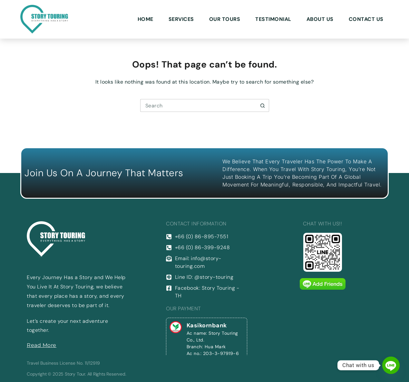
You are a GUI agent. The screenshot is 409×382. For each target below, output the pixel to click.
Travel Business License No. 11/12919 (63, 363)
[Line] (391, 365)
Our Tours (224, 19)
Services (181, 19)
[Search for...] (198, 105)
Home (145, 19)
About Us (320, 19)
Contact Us (366, 19)
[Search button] (262, 105)
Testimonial (273, 19)
